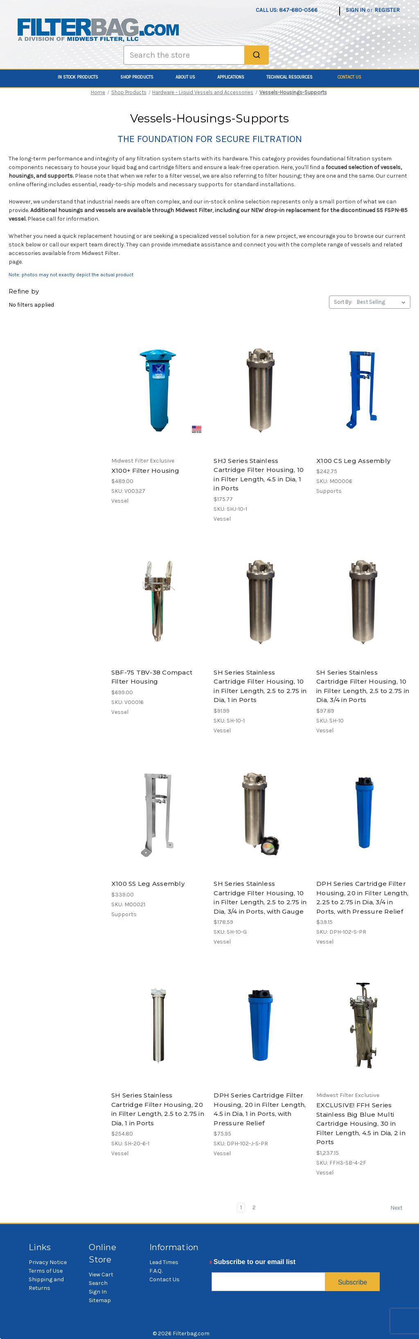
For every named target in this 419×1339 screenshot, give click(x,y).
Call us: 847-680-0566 (287, 10)
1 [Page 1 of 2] (241, 1207)
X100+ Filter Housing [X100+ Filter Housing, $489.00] (145, 470)
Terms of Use (46, 1270)
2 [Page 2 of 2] (254, 1207)
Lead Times (163, 1262)
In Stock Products (82, 77)
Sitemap (100, 1300)
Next (400, 1208)
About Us (190, 77)
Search (98, 1283)
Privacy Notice (48, 1262)
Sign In (98, 1291)
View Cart (101, 1274)
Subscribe (352, 1282)
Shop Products (141, 77)
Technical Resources (294, 77)
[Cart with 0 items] (405, 5)
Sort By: (343, 302)
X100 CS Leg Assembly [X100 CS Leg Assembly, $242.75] (353, 461)
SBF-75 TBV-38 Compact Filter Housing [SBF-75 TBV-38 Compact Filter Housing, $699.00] (151, 677)
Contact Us (349, 77)
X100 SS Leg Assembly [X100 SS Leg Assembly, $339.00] (148, 883)
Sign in (355, 10)
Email (220, 1264)
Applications (235, 77)
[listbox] (383, 302)
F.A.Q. (155, 1270)
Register (387, 10)
